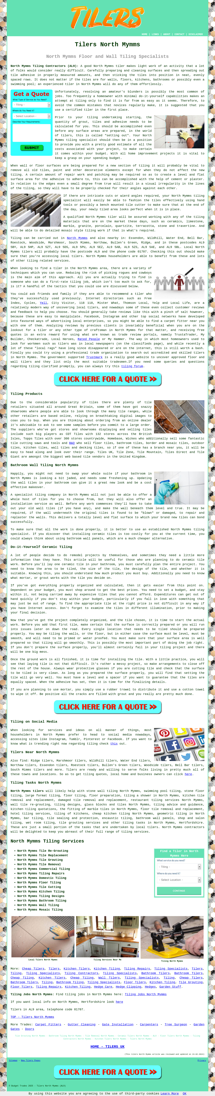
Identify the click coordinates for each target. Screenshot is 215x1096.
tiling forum (132, 366)
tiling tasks (134, 822)
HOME (144, 34)
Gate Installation (118, 1024)
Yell (43, 303)
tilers (27, 251)
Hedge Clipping (128, 987)
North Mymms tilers (27, 791)
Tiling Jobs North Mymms (146, 994)
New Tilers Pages (30, 1060)
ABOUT (166, 34)
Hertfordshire (191, 822)
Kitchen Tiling (107, 968)
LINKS (155, 34)
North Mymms (77, 238)
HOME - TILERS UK (107, 1047)
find (23, 760)
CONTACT (179, 34)
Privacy (202, 1060)
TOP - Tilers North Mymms (32, 1017)
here (188, 774)
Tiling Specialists (170, 968)
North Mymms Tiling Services (47, 841)
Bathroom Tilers (155, 973)
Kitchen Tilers (77, 968)
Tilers (54, 968)
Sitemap (13, 1060)
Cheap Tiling (22, 977)
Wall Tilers (109, 977)
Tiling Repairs (137, 968)
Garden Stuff (170, 987)
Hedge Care (103, 987)
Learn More (170, 1093)
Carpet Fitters (48, 1024)
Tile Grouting (191, 982)
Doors (29, 1029)
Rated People (89, 339)
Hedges (150, 987)
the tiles (138, 75)
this (114, 743)
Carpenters (149, 1024)
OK (184, 1093)
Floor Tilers (135, 982)
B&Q (72, 443)
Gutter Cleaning (81, 1024)
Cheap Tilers (33, 968)
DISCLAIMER (196, 34)
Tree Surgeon (176, 1024)
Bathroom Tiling (70, 982)
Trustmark (94, 357)
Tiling (16, 973)
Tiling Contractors (81, 973)
